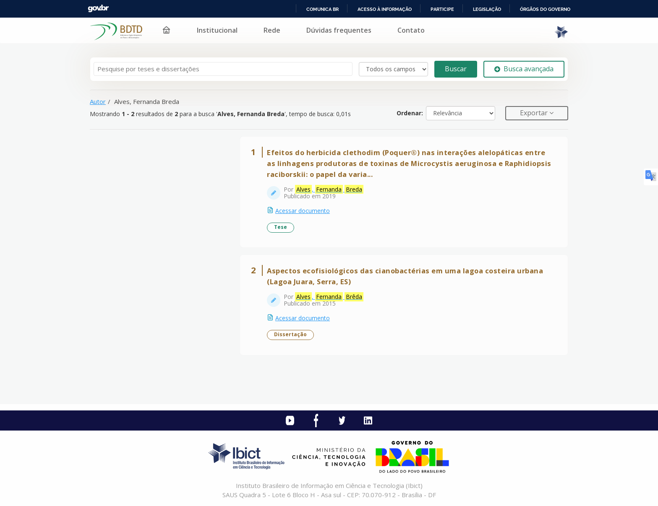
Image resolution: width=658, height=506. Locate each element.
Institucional (217, 30)
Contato (411, 30)
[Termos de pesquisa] (223, 69)
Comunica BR (322, 9)
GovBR (98, 9)
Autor (98, 101)
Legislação (487, 9)
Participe (442, 9)
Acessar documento (302, 211)
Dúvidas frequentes (338, 30)
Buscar (456, 68)
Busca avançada (524, 68)
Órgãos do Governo (545, 9)
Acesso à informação (385, 9)
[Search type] (393, 69)
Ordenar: (410, 113)
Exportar (534, 112)
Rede (272, 30)
